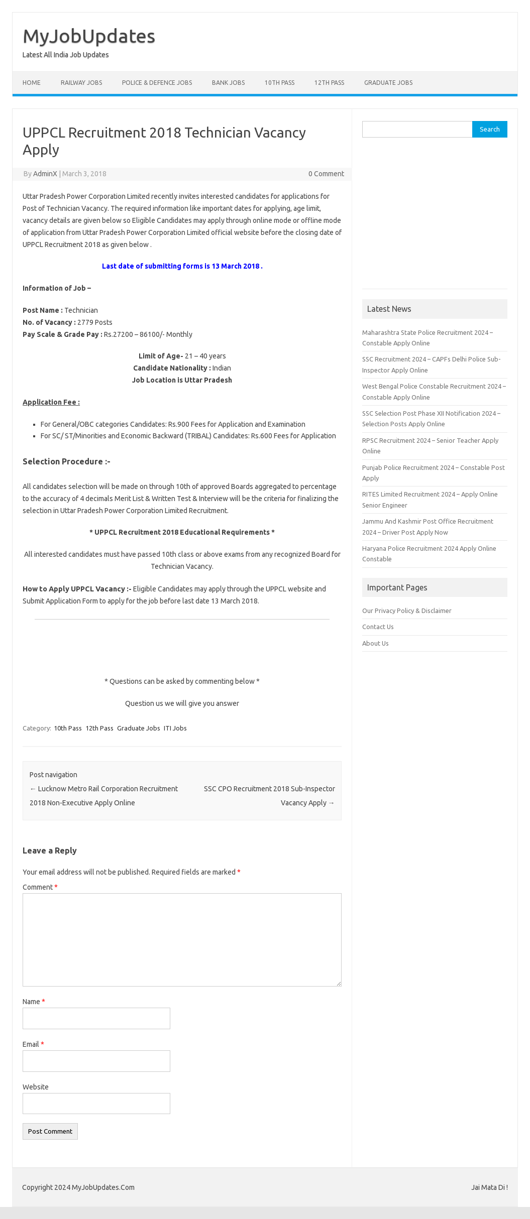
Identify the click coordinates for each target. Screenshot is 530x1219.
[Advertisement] (434, 211)
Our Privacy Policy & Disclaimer (407, 610)
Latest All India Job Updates (66, 55)
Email (33, 1044)
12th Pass (329, 82)
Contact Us (378, 626)
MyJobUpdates (89, 35)
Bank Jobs (228, 82)
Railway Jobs (81, 82)
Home (32, 82)
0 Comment (326, 174)
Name (34, 1002)
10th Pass (279, 82)
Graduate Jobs (388, 82)
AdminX (45, 174)
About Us (375, 643)
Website (36, 1087)
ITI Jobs (175, 728)
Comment (40, 887)
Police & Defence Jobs (157, 82)
